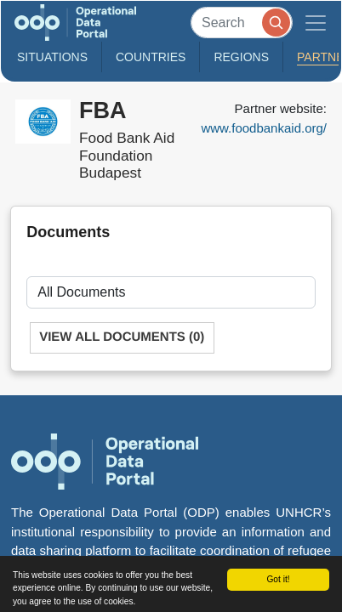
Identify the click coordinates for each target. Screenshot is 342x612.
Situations (52, 57)
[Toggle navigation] (316, 22)
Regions (241, 57)
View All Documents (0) (121, 337)
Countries (150, 57)
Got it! (277, 579)
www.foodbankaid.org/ (264, 128)
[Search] (242, 22)
